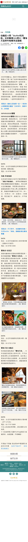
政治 (20, 2)
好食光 (17, 463)
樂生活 (22, 465)
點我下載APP (16, 446)
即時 (13, 2)
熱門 (16, 2)
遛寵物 (14, 466)
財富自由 (24, 2)
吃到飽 (7, 32)
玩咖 (2, 32)
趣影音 (8, 463)
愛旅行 (4, 465)
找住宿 (13, 465)
